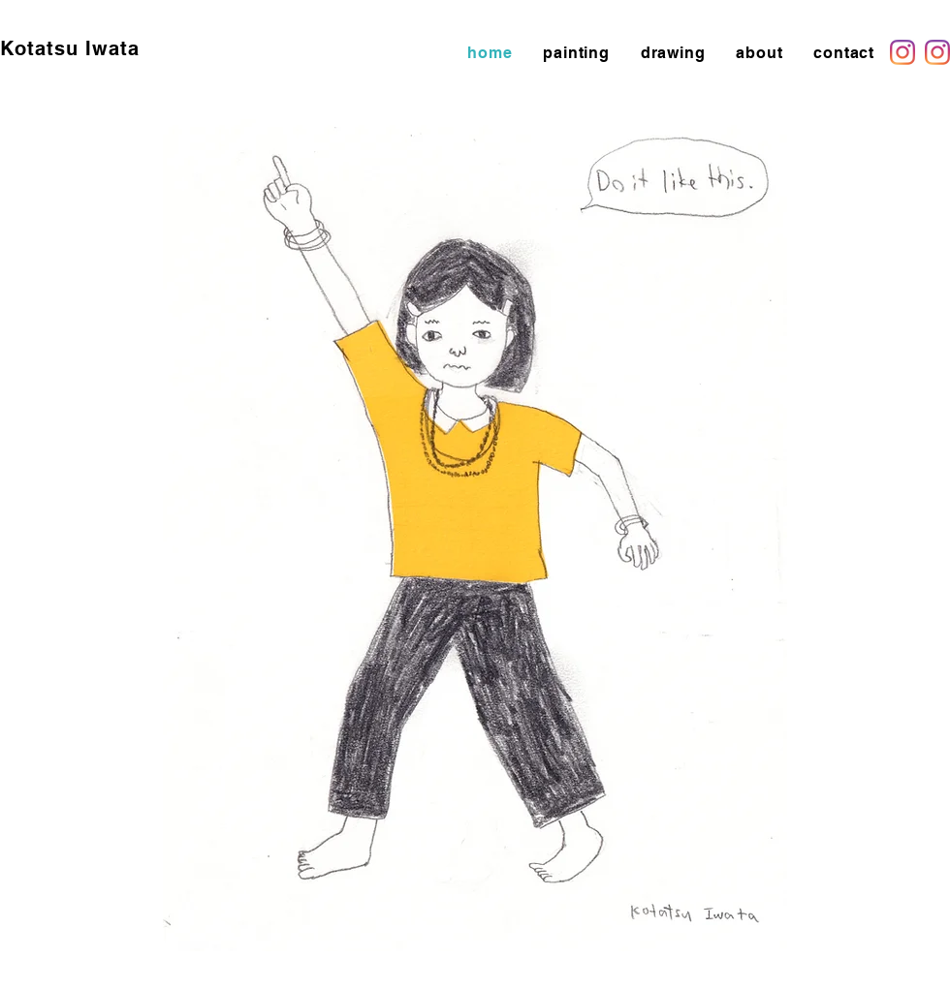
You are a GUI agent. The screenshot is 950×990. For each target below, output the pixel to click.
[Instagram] (902, 52)
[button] (575, 53)
